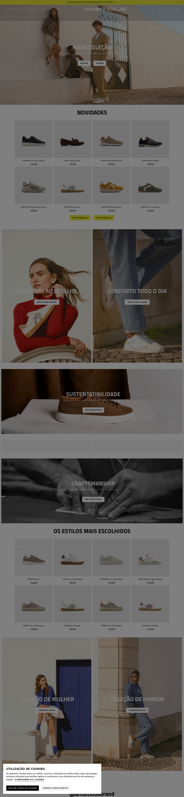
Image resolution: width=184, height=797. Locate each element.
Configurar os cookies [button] (29, 779)
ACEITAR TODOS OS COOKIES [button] (22, 788)
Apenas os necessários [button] (55, 788)
